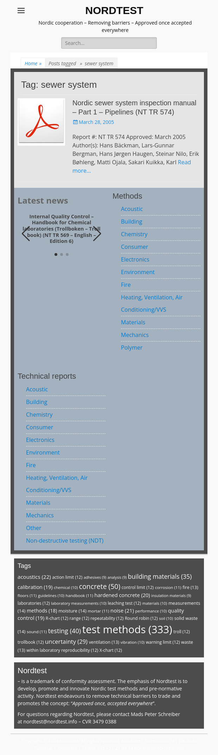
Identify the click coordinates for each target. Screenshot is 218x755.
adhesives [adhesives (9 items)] (95, 577)
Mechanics (135, 335)
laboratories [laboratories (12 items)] (34, 603)
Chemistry (134, 234)
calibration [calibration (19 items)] (35, 587)
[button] (97, 233)
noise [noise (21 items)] (122, 610)
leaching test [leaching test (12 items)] (124, 603)
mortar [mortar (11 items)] (98, 611)
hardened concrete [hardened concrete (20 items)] (122, 594)
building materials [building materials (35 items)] (160, 576)
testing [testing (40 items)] (64, 631)
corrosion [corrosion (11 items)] (168, 587)
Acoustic (132, 209)
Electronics (135, 259)
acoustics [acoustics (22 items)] (34, 576)
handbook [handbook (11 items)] (79, 595)
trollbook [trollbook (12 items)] (31, 642)
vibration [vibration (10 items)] (133, 642)
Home (33, 63)
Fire (126, 285)
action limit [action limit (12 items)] (67, 577)
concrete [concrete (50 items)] (99, 586)
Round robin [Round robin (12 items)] (141, 618)
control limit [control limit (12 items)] (138, 587)
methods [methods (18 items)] (42, 610)
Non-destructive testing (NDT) (64, 540)
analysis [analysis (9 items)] (117, 577)
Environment (138, 272)
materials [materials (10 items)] (154, 603)
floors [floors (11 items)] (27, 595)
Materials (133, 322)
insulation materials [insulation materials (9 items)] (171, 595)
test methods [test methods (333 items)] (127, 629)
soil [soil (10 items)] (166, 618)
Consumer (134, 247)
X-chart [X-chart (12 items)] (111, 650)
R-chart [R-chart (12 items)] (57, 618)
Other (33, 528)
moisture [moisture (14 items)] (72, 611)
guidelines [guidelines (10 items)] (51, 595)
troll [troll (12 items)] (181, 632)
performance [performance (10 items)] (151, 611)
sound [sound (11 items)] (37, 631)
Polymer (132, 347)
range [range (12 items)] (79, 618)
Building (131, 221)
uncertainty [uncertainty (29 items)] (66, 641)
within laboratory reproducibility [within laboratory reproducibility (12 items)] (62, 650)
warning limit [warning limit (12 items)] (163, 642)
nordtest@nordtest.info (50, 721)
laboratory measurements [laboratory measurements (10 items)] (79, 603)
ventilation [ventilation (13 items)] (104, 642)
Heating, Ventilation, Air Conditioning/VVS (151, 303)
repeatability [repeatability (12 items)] (106, 618)
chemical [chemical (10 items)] (66, 587)
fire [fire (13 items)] (190, 587)
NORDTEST (114, 10)
